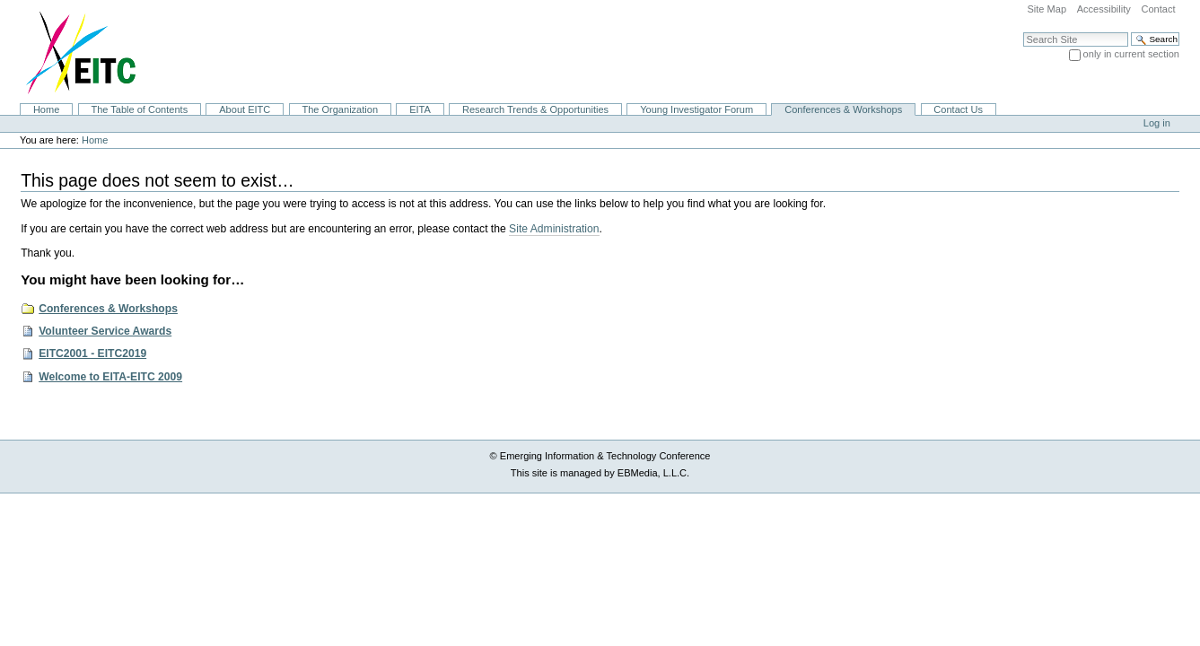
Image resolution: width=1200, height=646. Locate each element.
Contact (1158, 9)
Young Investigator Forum (696, 109)
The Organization (340, 109)
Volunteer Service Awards (105, 331)
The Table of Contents (139, 109)
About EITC (244, 109)
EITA (420, 109)
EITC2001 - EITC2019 (92, 353)
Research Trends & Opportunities (535, 109)
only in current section (1131, 53)
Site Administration (554, 229)
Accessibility (1104, 9)
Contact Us (958, 109)
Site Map (1046, 9)
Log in (1156, 123)
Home (46, 109)
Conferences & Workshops (843, 109)
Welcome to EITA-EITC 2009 (110, 377)
